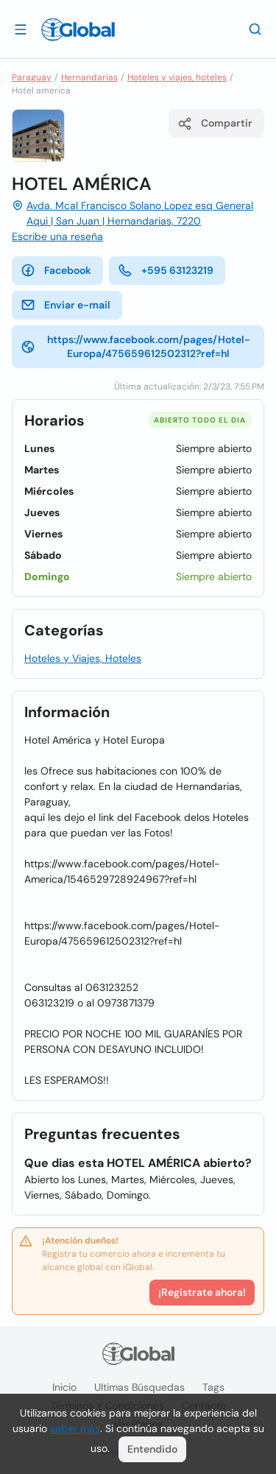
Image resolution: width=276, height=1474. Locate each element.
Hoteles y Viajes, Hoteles (82, 658)
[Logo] (78, 29)
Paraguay (32, 77)
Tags (213, 1387)
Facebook (56, 270)
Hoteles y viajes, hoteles (177, 77)
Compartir (214, 123)
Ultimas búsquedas (139, 1387)
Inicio (64, 1387)
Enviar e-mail (65, 304)
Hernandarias (89, 77)
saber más (75, 1428)
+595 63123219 (165, 270)
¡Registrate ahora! (202, 1292)
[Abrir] (20, 28)
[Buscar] (255, 28)
